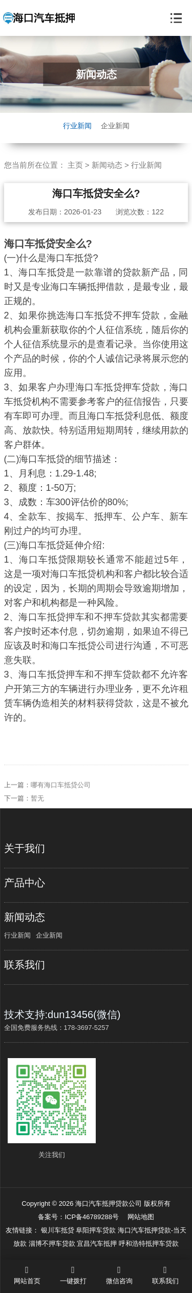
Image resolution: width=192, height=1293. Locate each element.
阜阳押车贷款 (97, 1230)
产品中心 (24, 882)
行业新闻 (77, 126)
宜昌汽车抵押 (98, 1243)
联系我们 (24, 964)
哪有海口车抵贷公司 (61, 794)
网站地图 (140, 1217)
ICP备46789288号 (92, 1217)
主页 (75, 165)
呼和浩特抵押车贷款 (149, 1243)
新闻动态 (107, 165)
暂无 (37, 807)
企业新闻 (115, 126)
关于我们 (24, 848)
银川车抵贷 (58, 1230)
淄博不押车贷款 (53, 1243)
